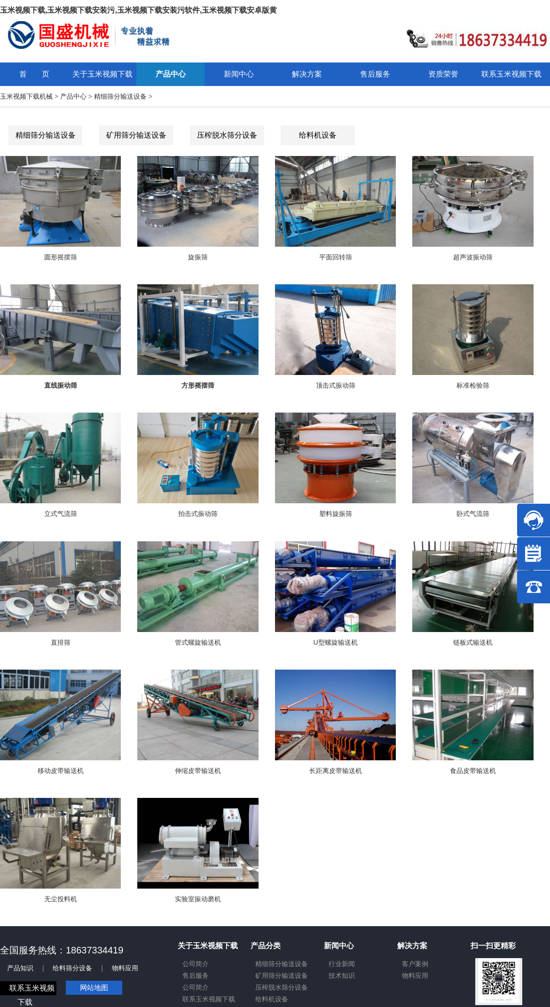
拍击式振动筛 (198, 513)
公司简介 (195, 964)
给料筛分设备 (72, 968)
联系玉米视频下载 (208, 999)
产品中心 (73, 96)
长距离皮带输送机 (335, 770)
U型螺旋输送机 (336, 642)
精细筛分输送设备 (120, 96)
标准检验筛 (472, 385)
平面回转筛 (335, 257)
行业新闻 (342, 964)
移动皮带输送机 (61, 770)
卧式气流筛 (472, 513)
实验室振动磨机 (198, 899)
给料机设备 (318, 135)
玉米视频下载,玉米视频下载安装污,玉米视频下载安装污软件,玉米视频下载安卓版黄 (138, 10)
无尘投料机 (60, 899)
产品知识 (20, 968)
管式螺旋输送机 (198, 642)
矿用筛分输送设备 (136, 135)
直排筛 (61, 642)
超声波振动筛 (473, 257)
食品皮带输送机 (473, 770)
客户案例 (415, 964)
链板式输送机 (473, 642)
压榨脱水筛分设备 (227, 135)
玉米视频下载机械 (26, 96)
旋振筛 (198, 257)
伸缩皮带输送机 (198, 770)
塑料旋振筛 (335, 513)
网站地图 (94, 987)
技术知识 (342, 975)
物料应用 (125, 968)
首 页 (34, 74)
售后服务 (195, 975)
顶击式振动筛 (335, 385)
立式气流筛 (60, 513)
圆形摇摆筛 (60, 257)
